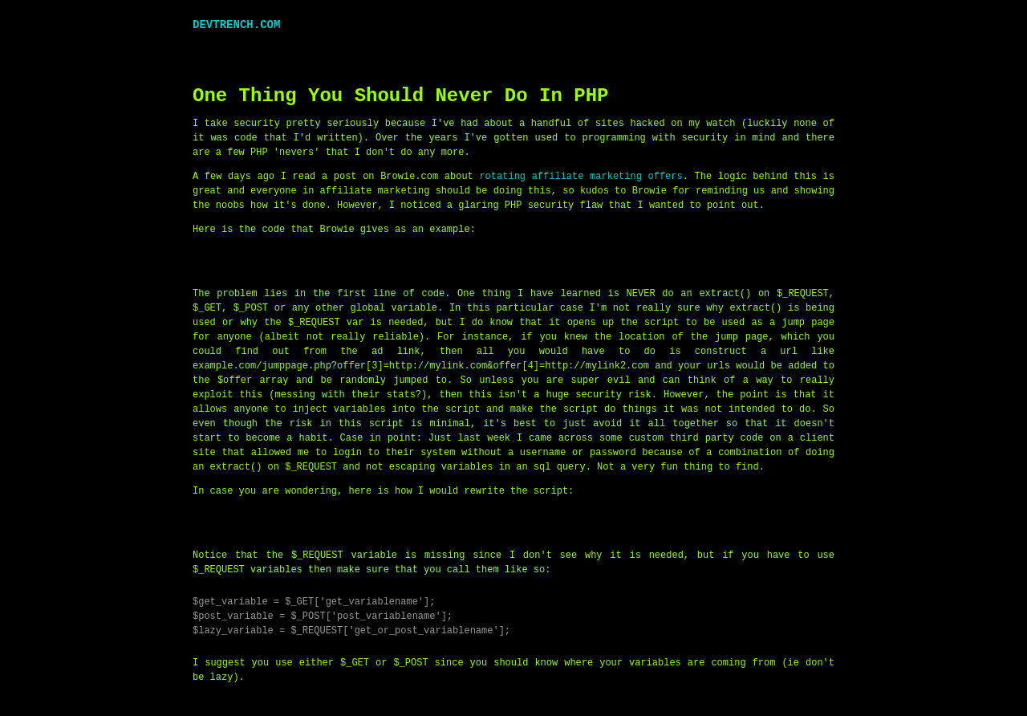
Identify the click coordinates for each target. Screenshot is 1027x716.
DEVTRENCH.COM (236, 24)
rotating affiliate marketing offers (580, 175)
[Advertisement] (485, 49)
